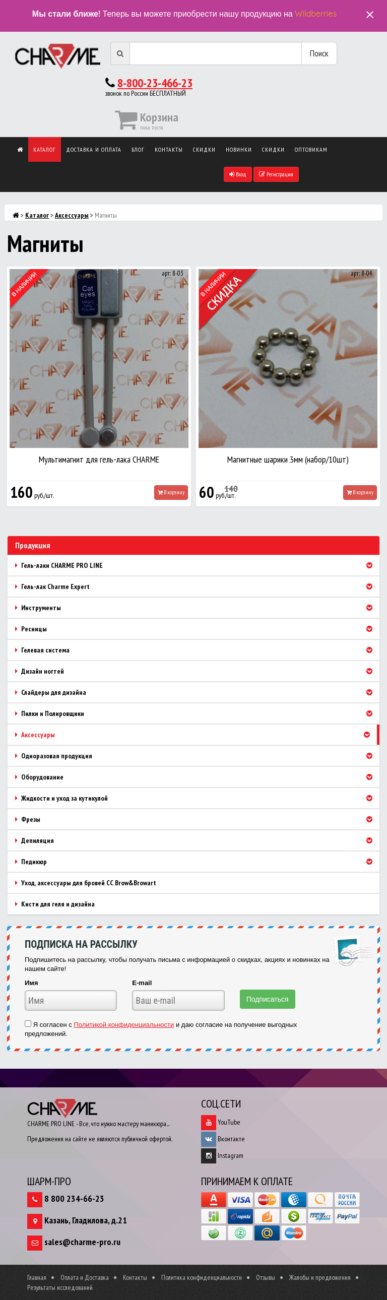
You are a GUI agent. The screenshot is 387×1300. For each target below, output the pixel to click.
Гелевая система (197, 650)
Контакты (169, 149)
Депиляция (197, 840)
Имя (31, 983)
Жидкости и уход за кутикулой (197, 798)
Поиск (319, 53)
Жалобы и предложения (320, 1277)
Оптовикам (311, 149)
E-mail (142, 983)
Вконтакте (223, 1138)
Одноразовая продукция (197, 756)
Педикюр (197, 862)
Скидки (204, 149)
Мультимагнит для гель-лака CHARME (99, 459)
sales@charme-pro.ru (82, 1242)
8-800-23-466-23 (154, 83)
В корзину (171, 492)
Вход (237, 174)
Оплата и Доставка (84, 1277)
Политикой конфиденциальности (124, 1024)
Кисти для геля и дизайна (55, 903)
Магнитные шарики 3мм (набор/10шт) (288, 459)
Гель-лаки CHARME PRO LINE (197, 565)
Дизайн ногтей (197, 671)
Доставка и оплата (93, 149)
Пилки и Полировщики (197, 713)
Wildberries (316, 14)
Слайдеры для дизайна (197, 692)
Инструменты (197, 608)
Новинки (239, 149)
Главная (36, 1277)
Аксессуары (72, 215)
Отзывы (265, 1277)
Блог (138, 149)
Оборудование (197, 777)
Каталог (44, 149)
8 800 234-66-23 (74, 1198)
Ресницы (197, 629)
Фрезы (197, 819)
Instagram (222, 1155)
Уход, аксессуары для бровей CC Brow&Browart (85, 882)
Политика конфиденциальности (201, 1277)
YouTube (220, 1122)
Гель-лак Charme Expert (197, 586)
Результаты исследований (60, 1287)
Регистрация (276, 174)
